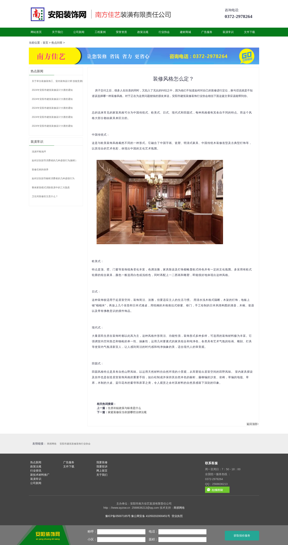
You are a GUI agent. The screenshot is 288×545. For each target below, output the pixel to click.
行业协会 (164, 32)
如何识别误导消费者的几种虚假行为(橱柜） (55, 160)
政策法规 (142, 32)
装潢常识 (228, 32)
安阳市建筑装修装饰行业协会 (75, 443)
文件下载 (249, 32)
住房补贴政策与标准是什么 (124, 408)
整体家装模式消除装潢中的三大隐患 (51, 187)
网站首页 (36, 32)
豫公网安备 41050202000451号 (150, 516)
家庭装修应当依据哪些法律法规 (127, 412)
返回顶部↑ (253, 424)
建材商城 (185, 32)
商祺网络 (51, 443)
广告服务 (206, 32)
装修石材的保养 (40, 169)
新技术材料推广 (40, 474)
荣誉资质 (121, 32)
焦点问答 (56, 42)
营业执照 (177, 516)
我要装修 (101, 462)
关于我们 (57, 32)
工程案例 (100, 32)
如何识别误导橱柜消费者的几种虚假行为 (53, 178)
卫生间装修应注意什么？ (45, 196)
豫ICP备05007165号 (118, 516)
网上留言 (101, 470)
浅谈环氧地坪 (39, 151)
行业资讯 (35, 470)
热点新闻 (35, 462)
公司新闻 (78, 32)
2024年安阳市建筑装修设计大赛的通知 (52, 90)
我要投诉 (101, 466)
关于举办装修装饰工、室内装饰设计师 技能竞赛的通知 (60, 81)
